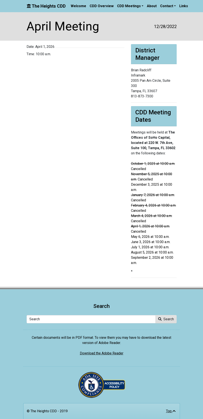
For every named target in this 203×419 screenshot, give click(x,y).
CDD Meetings (129, 6)
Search (166, 319)
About (152, 6)
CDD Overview (102, 6)
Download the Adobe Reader (101, 353)
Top (171, 411)
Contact (166, 6)
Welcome (78, 6)
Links (183, 6)
